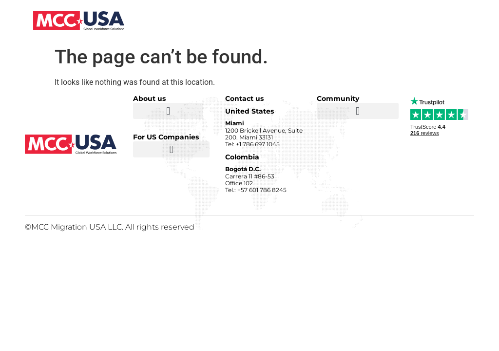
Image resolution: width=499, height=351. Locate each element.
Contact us (244, 98)
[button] (168, 111)
